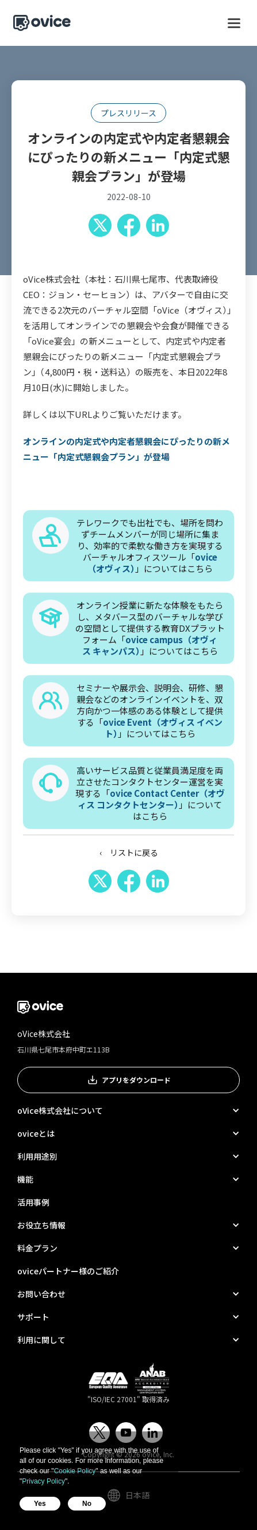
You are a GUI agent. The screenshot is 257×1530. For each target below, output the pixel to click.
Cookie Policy (75, 1471)
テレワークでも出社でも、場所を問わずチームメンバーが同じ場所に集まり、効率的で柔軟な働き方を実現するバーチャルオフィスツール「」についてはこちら (149, 545)
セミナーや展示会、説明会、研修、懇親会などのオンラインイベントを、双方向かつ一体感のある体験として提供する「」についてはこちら (149, 710)
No (86, 1504)
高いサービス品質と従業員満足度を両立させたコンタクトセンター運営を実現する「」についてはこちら (150, 793)
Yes (40, 1504)
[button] (234, 22)
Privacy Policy (43, 1481)
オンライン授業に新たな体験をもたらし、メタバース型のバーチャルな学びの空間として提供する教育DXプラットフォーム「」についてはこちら (150, 628)
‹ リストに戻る (128, 852)
